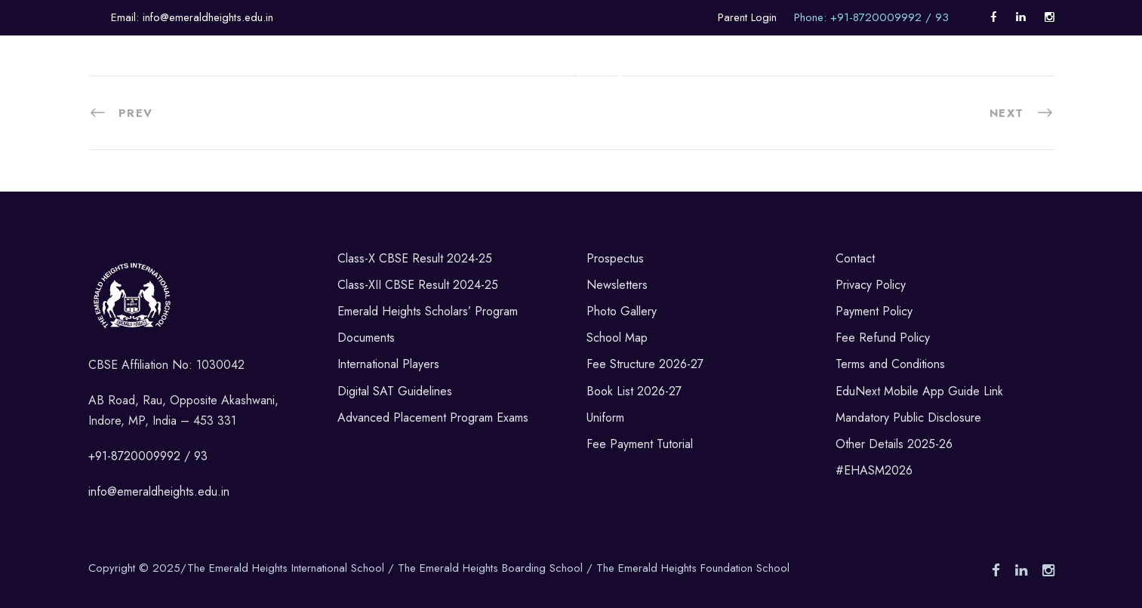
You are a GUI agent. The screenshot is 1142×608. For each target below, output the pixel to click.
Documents (366, 337)
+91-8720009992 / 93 (148, 456)
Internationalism (938, 91)
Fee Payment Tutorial (639, 444)
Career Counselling (813, 91)
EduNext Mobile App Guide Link (919, 391)
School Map (617, 337)
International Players (388, 364)
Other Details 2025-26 (894, 444)
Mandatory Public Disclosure (908, 417)
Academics (216, 91)
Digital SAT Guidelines (394, 391)
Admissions (703, 91)
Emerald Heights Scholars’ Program (427, 311)
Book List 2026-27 (634, 391)
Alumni (1027, 91)
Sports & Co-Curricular (335, 91)
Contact (855, 258)
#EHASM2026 (874, 470)
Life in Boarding (470, 91)
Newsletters (617, 284)
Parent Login (747, 17)
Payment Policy (874, 311)
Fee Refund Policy (883, 337)
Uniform (605, 417)
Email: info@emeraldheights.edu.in (192, 17)
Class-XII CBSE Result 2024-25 (417, 284)
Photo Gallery (621, 311)
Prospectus (615, 258)
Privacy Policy (871, 284)
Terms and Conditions (890, 364)
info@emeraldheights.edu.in (158, 491)
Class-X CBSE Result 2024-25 (414, 258)
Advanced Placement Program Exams (432, 417)
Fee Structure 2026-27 (644, 364)
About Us (135, 91)
